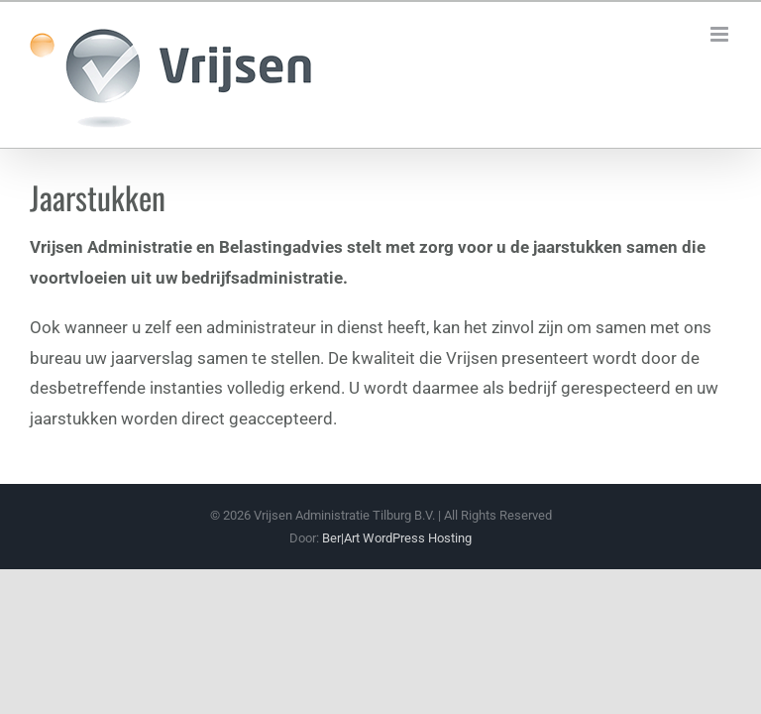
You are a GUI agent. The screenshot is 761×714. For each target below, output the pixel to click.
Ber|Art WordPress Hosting (397, 538)
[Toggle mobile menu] (720, 34)
